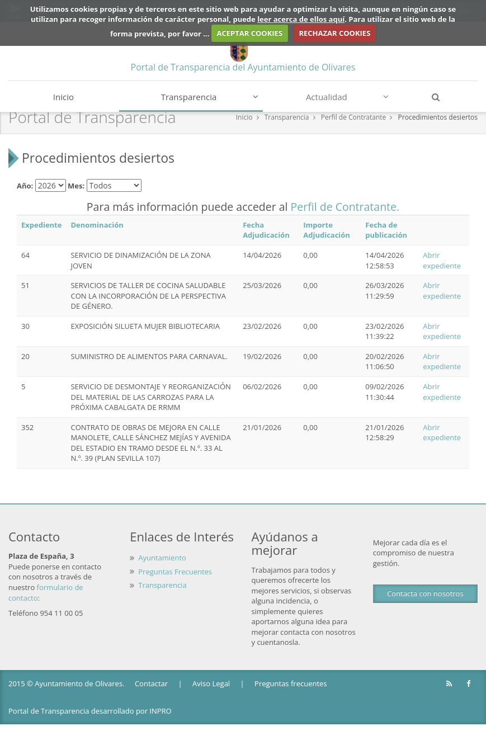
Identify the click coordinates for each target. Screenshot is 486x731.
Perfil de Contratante (353, 117)
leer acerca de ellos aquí (301, 19)
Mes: (76, 186)
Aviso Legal (211, 683)
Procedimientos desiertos (438, 117)
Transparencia (209, 96)
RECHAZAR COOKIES (334, 33)
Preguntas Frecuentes (175, 572)
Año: (25, 186)
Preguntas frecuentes (290, 683)
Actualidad (347, 96)
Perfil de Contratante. (345, 206)
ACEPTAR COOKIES (250, 33)
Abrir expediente (442, 260)
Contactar (151, 683)
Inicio (63, 96)
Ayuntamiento (162, 558)
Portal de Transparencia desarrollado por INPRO (90, 711)
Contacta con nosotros (425, 593)
